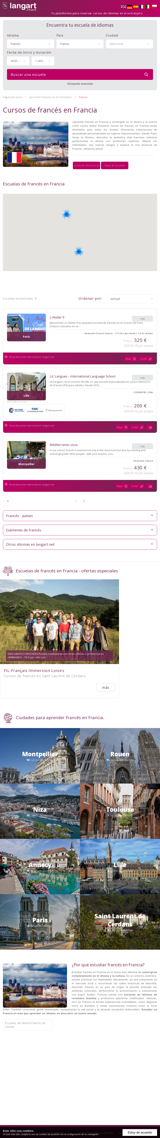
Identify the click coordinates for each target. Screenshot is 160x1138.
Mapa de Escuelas (115, 154)
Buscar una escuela (80, 72)
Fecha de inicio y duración (29, 50)
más (142, 304)
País (60, 33)
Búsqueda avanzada (80, 81)
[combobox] (30, 41)
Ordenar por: (90, 286)
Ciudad (112, 33)
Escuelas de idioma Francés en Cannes (25, 989)
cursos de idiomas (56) (86, 154)
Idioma (13, 33)
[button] (88, 221)
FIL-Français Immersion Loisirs (34, 629)
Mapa (131, 347)
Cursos (147, 347)
